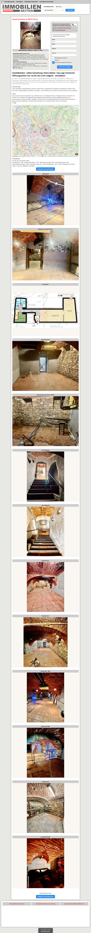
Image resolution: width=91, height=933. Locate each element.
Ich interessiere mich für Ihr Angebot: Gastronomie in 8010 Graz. (64, 35)
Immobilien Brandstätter (64, 28)
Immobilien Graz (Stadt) (46, 1)
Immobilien (19, 1)
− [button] (14, 109)
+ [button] (14, 107)
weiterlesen (16, 60)
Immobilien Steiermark (31, 1)
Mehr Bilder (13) (19, 67)
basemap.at (66, 156)
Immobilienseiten (9, 1)
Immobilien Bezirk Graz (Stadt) (45, 904)
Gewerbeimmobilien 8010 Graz (74, 904)
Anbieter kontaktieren (45, 169)
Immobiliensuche (48, 6)
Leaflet (58, 156)
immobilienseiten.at (75, 156)
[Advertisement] (46, 916)
